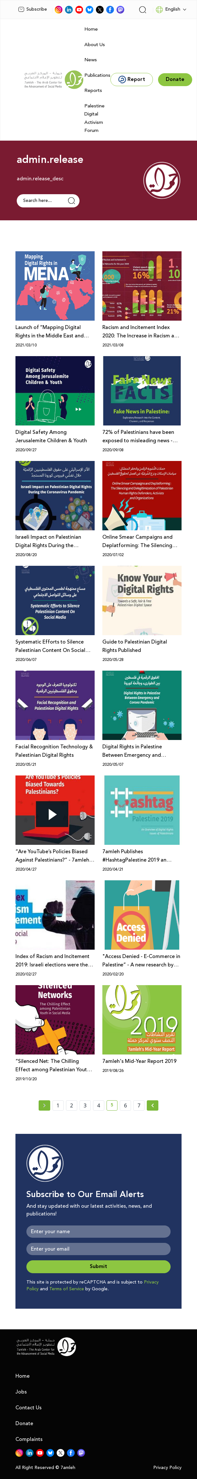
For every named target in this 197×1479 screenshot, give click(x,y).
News (90, 60)
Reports (93, 90)
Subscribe (32, 9)
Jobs (21, 1392)
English (167, 10)
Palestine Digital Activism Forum (94, 118)
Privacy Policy (167, 1467)
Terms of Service (66, 1289)
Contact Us (28, 1408)
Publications (97, 75)
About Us (94, 44)
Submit (98, 1267)
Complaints (28, 1439)
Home (91, 29)
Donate (24, 1423)
